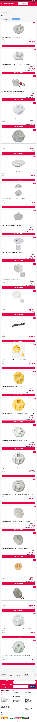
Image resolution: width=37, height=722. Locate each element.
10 (32, 668)
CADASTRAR (32, 686)
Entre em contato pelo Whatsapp (17, 700)
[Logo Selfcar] (9, 3)
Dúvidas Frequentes (16, 697)
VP (2, 15)
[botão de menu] (2, 4)
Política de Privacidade (17, 695)
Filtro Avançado (16, 19)
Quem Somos (15, 692)
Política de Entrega (16, 693)
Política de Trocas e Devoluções (16, 696)
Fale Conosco (15, 701)
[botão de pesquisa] (30, 3)
